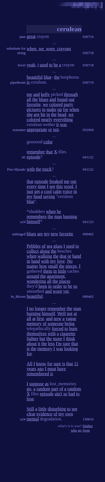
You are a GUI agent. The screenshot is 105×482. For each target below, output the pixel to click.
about (32, 343)
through (71, 94)
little (62, 271)
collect (33, 251)
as (46, 383)
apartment (56, 276)
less (51, 343)
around (33, 276)
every (32, 186)
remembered (38, 373)
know (41, 363)
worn (57, 291)
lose (30, 398)
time (42, 186)
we (45, 104)
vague (71, 318)
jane (23, 37)
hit (43, 114)
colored (56, 104)
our (71, 99)
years (31, 368)
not (56, 129)
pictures (34, 109)
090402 (88, 234)
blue (48, 77)
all (29, 99)
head (62, 114)
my (29, 196)
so (75, 286)
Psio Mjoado (16, 169)
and (36, 94)
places (64, 281)
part (54, 388)
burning (70, 216)
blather (88, 426)
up (59, 109)
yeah (31, 64)
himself (33, 221)
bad (71, 393)
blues (43, 99)
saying (49, 196)
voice (68, 191)
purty (68, 104)
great (31, 36)
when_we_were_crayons (49, 48)
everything (63, 119)
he (59, 211)
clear (31, 413)
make (51, 109)
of (43, 246)
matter (32, 266)
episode (33, 156)
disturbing (57, 408)
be (56, 64)
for (65, 109)
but (42, 338)
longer (40, 308)
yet (66, 291)
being (70, 323)
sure (66, 343)
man (58, 216)
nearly (46, 119)
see (52, 186)
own (69, 413)
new (54, 233)
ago (40, 368)
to (50, 64)
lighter (32, 338)
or (50, 129)
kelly (45, 94)
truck (47, 169)
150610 (88, 419)
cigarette (67, 333)
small (53, 266)
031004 (88, 130)
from (86, 430)
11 (76, 363)
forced (57, 328)
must (51, 368)
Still (30, 408)
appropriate (37, 129)
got (36, 114)
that (49, 151)
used (44, 64)
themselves (36, 333)
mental (33, 418)
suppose (36, 383)
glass (57, 246)
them (47, 271)
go (29, 388)
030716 (88, 37)
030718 (88, 53)
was (63, 124)
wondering (36, 281)
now (58, 318)
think (70, 338)
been (43, 286)
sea (49, 246)
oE (23, 157)
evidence (44, 413)
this (59, 186)
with (30, 169)
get (37, 191)
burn (73, 328)
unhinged (18, 234)
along (45, 251)
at (75, 313)
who (74, 430)
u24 (23, 222)
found (62, 99)
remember (36, 151)
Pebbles (34, 246)
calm (57, 191)
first (40, 318)
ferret (21, 65)
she (29, 114)
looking (71, 348)
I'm (59, 343)
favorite (34, 104)
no (31, 308)
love (61, 261)
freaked (56, 181)
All (29, 363)
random (43, 388)
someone (56, 323)
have (61, 368)
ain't (58, 393)
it (57, 124)
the (57, 77)
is (28, 82)
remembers (36, 216)
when (74, 109)
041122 (88, 157)
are (40, 233)
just (30, 191)
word (68, 186)
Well (61, 313)
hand (76, 256)
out (73, 181)
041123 (88, 222)
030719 (88, 82)
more (57, 338)
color (48, 141)
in (48, 114)
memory (34, 323)
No (70, 261)
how (43, 266)
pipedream (17, 82)
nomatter (19, 130)
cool (48, 191)
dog (63, 256)
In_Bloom (18, 296)
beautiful (35, 77)
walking (45, 256)
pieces (71, 266)
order (57, 286)
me (29, 94)
